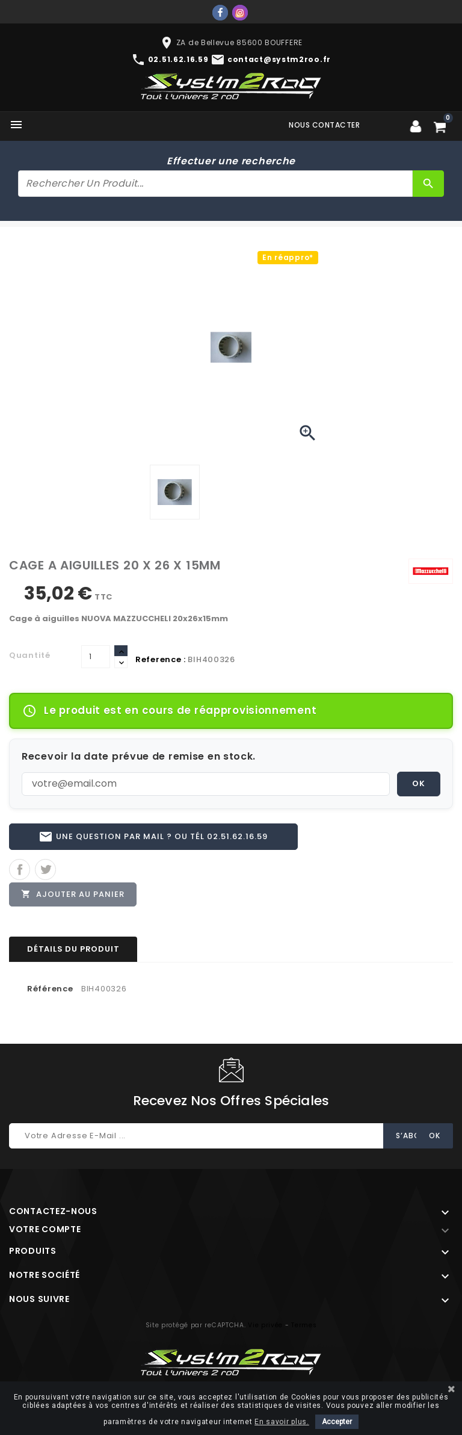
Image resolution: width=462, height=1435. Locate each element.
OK (418, 783)
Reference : (160, 659)
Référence (50, 991)
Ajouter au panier (73, 896)
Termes (303, 1327)
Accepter (337, 1422)
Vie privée (265, 1327)
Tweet (45, 871)
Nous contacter (324, 125)
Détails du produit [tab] (73, 951)
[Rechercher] (215, 183)
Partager (19, 871)
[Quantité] (95, 656)
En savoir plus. (281, 1422)
